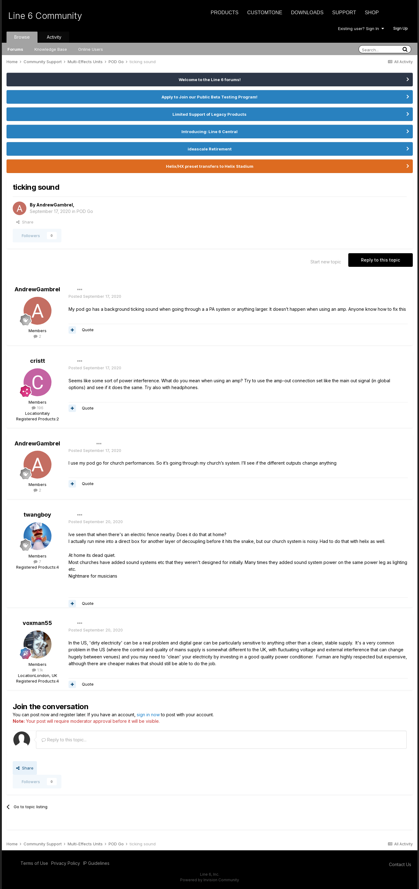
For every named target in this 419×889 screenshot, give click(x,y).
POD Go (85, 211)
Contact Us (400, 864)
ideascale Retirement (210, 148)
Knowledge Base (50, 49)
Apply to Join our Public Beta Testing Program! (209, 96)
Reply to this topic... (64, 739)
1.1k (37, 669)
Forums (15, 49)
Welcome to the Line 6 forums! (210, 79)
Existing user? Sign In (361, 28)
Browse (22, 37)
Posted (95, 296)
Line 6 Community (45, 16)
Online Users (90, 49)
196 (37, 407)
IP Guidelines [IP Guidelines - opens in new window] (96, 863)
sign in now (148, 714)
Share (24, 221)
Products (224, 12)
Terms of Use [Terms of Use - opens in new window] (34, 863)
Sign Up (400, 28)
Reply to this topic (380, 259)
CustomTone (264, 12)
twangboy (37, 514)
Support (344, 12)
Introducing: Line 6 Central (209, 131)
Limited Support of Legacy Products (209, 114)
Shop (372, 12)
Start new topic (325, 261)
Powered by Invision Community (209, 880)
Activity (54, 37)
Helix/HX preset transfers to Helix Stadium (209, 166)
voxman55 (37, 623)
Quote (88, 329)
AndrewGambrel (54, 204)
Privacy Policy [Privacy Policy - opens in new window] (65, 863)
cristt (37, 361)
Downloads (307, 12)
